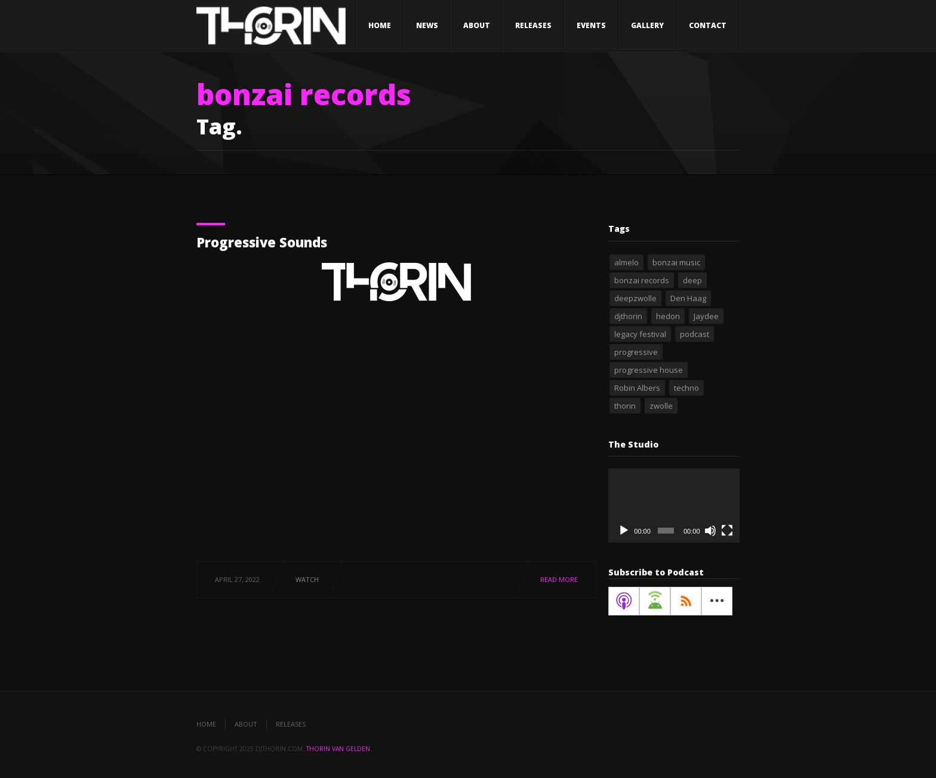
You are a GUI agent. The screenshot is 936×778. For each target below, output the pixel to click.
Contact (707, 25)
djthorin (628, 316)
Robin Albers (637, 387)
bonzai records (641, 280)
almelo (626, 262)
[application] (674, 505)
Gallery (647, 25)
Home (379, 25)
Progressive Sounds (261, 242)
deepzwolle (635, 298)
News (427, 25)
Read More (559, 579)
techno (686, 387)
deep (692, 280)
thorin (625, 405)
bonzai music (676, 262)
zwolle (661, 405)
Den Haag (688, 298)
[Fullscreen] (727, 531)
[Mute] (710, 531)
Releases (533, 25)
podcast (694, 334)
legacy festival (640, 334)
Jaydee (706, 316)
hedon (668, 316)
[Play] (624, 531)
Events (591, 25)
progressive (636, 352)
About (476, 25)
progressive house (648, 370)
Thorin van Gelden (338, 749)
